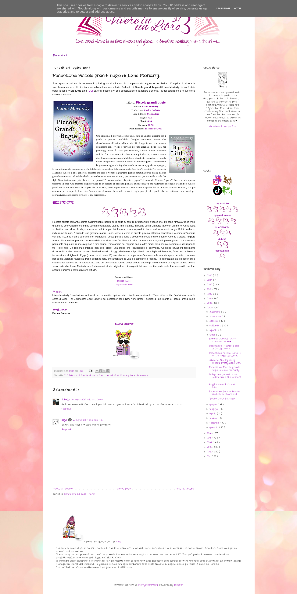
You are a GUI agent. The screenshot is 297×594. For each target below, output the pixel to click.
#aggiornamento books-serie (222, 385)
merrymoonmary (148, 584)
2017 (210, 307)
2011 (209, 456)
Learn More (223, 8)
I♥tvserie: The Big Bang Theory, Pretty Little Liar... (225, 361)
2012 (210, 451)
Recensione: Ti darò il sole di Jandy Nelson (224, 347)
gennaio (214, 427)
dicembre (215, 311)
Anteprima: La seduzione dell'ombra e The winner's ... (225, 377)
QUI (90, 90)
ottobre (214, 321)
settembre (215, 325)
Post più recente (63, 488)
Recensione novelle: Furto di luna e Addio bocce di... (225, 354)
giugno (213, 404)
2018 (210, 303)
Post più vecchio (185, 488)
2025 (210, 275)
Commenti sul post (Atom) (79, 494)
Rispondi (66, 408)
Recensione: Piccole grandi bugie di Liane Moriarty (224, 368)
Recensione (142, 375)
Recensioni (60, 55)
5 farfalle (83, 375)
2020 (210, 293)
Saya (64, 420)
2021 (210, 289)
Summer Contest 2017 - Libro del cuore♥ (222, 340)
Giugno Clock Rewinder (222, 398)
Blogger (178, 584)
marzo (213, 418)
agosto (213, 330)
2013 (210, 447)
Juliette (66, 399)
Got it (237, 8)
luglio (212, 334)
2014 (210, 442)
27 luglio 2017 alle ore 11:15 (88, 420)
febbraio (214, 422)
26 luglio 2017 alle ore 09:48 (87, 399)
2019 (209, 298)
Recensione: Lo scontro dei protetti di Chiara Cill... (224, 393)
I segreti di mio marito (124, 285)
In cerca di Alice (124, 281)
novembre (215, 316)
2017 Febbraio (71, 375)
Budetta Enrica (97, 375)
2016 (210, 433)
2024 (210, 280)
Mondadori (112, 375)
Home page (124, 488)
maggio (214, 409)
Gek (118, 541)
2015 (210, 437)
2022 (210, 284)
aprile (213, 413)
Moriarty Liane (127, 375)
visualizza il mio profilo (222, 126)
